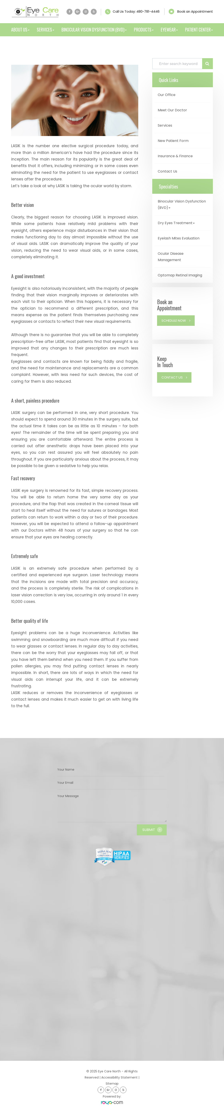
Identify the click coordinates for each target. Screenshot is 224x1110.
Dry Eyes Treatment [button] (176, 222)
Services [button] (45, 30)
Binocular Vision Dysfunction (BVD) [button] (94, 30)
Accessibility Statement (119, 1077)
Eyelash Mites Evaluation (179, 238)
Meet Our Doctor (172, 110)
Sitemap (112, 1083)
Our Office (166, 94)
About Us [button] (20, 30)
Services (165, 125)
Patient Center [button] (199, 30)
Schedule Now (173, 320)
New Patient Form (173, 140)
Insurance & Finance (175, 156)
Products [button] (144, 30)
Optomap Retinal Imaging (180, 275)
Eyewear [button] (169, 30)
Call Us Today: (136, 11)
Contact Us (167, 171)
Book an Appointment (195, 11)
